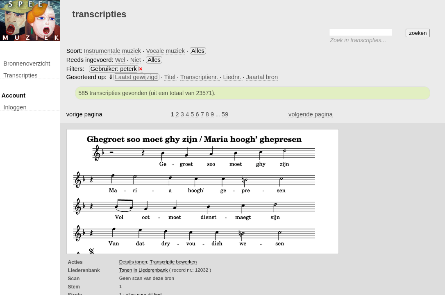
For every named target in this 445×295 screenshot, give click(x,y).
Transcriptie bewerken (173, 261)
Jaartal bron (262, 77)
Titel (170, 77)
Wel (120, 60)
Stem (74, 287)
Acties (75, 262)
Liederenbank (84, 270)
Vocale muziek (165, 51)
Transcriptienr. (200, 77)
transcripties (20, 75)
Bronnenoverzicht (26, 63)
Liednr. (233, 77)
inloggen (14, 107)
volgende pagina (310, 114)
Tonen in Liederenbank (144, 269)
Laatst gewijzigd (136, 77)
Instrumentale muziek (112, 51)
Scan (74, 278)
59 (225, 114)
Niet (135, 60)
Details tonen (133, 261)
